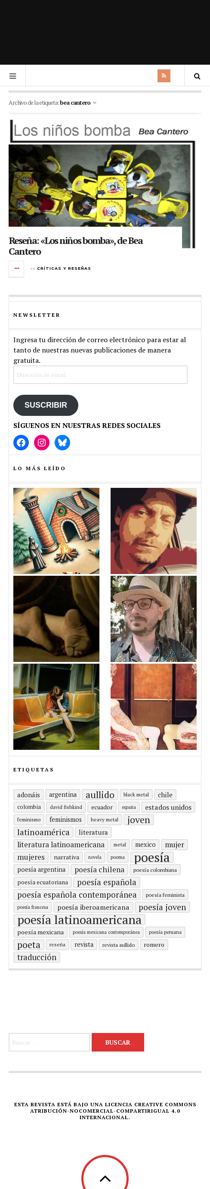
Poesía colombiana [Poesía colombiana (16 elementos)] (155, 869)
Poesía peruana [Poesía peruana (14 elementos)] (165, 932)
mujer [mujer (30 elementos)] (174, 844)
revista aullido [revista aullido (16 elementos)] (118, 944)
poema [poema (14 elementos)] (118, 857)
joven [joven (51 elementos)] (138, 819)
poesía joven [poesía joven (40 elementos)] (162, 907)
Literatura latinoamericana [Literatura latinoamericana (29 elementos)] (61, 844)
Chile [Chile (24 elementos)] (165, 794)
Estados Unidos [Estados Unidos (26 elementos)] (168, 807)
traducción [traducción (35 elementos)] (36, 957)
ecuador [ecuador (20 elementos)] (102, 807)
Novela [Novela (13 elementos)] (95, 857)
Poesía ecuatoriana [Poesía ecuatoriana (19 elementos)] (42, 882)
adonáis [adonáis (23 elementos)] (28, 794)
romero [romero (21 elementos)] (154, 944)
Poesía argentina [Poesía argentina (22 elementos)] (41, 869)
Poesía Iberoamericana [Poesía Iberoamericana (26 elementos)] (93, 907)
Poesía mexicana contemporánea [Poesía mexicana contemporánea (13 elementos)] (106, 932)
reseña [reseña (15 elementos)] (57, 944)
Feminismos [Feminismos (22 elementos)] (65, 819)
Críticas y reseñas (64, 268)
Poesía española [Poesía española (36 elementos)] (106, 882)
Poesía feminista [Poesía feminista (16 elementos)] (165, 894)
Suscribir (46, 405)
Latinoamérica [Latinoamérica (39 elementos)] (43, 832)
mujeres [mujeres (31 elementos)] (31, 857)
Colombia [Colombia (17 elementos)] (29, 807)
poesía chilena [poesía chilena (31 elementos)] (99, 869)
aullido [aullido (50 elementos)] (100, 794)
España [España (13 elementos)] (129, 807)
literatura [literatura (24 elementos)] (93, 832)
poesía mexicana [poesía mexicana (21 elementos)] (40, 932)
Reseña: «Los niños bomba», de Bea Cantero (75, 245)
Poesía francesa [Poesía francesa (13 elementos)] (32, 907)
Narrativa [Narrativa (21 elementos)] (66, 857)
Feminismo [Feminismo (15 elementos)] (28, 819)
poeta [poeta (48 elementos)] (28, 944)
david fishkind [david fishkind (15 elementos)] (66, 807)
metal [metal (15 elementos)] (120, 844)
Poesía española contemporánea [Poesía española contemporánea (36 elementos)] (77, 894)
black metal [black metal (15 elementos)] (136, 794)
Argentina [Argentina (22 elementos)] (63, 794)
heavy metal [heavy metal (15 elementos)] (104, 819)
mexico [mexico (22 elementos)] (145, 844)
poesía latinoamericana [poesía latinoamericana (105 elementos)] (79, 919)
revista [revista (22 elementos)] (83, 944)
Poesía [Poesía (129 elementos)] (152, 857)
